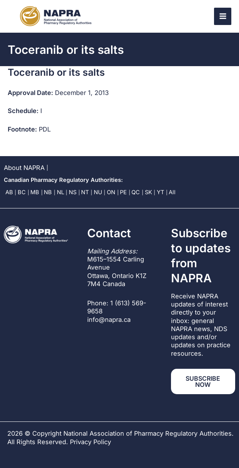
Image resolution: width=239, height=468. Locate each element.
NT (85, 192)
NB (48, 192)
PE (123, 192)
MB (34, 192)
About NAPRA (24, 168)
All (172, 192)
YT (160, 192)
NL (60, 192)
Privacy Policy (90, 442)
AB (9, 192)
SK (148, 192)
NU (98, 192)
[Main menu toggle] (222, 16)
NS (72, 192)
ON (111, 192)
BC (22, 192)
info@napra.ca (109, 319)
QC (135, 192)
